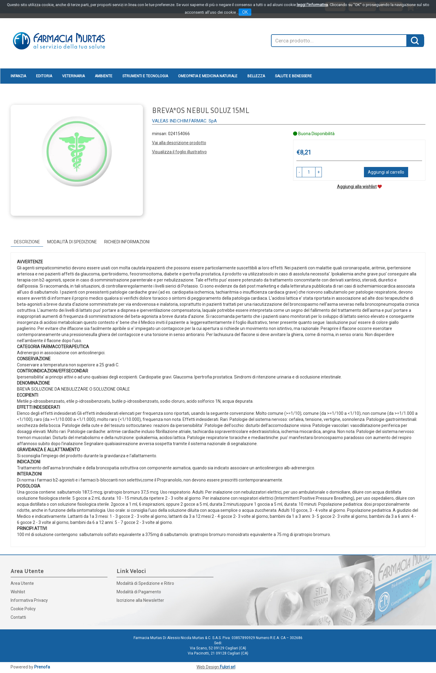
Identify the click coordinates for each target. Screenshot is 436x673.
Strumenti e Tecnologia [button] (145, 76)
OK (245, 12)
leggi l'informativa (312, 4)
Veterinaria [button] (73, 76)
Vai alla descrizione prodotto (179, 142)
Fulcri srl (227, 667)
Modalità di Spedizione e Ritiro (145, 583)
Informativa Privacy (29, 600)
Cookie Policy (23, 608)
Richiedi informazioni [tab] (127, 241)
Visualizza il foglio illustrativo (179, 151)
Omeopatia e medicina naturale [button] (207, 76)
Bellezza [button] (256, 76)
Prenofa (42, 667)
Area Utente (22, 583)
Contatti (18, 617)
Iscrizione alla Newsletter (140, 600)
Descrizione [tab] (27, 241)
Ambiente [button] (103, 76)
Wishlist (18, 591)
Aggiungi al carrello (386, 172)
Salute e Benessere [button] (293, 76)
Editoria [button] (44, 76)
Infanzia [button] (18, 76)
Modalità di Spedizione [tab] (72, 241)
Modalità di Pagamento (139, 591)
